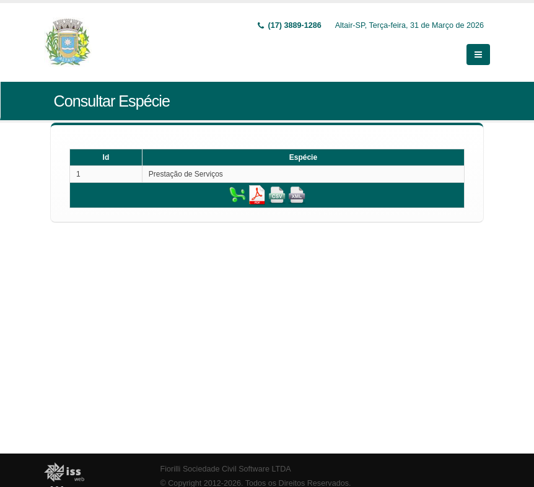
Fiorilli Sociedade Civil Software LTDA (225, 469)
